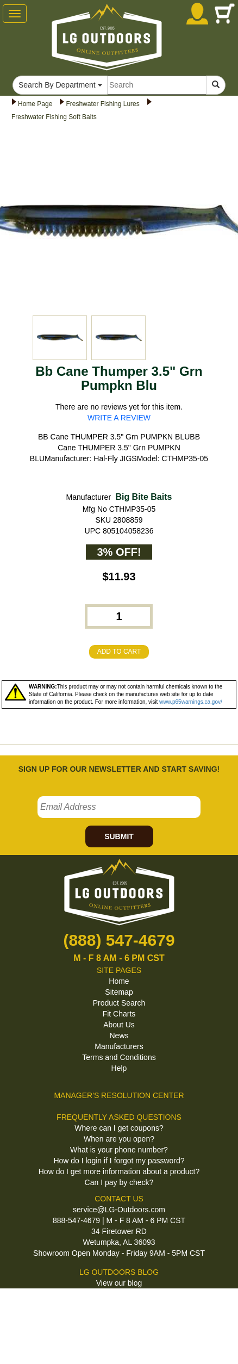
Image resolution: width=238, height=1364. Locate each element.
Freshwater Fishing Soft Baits (54, 117)
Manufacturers (119, 1046)
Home (119, 981)
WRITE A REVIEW (119, 417)
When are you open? (119, 1138)
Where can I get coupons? (118, 1128)
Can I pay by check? (119, 1182)
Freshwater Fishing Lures (102, 104)
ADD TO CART (119, 651)
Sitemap (119, 992)
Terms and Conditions (118, 1057)
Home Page (35, 104)
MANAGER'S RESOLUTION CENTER (119, 1095)
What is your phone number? (119, 1149)
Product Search (119, 1003)
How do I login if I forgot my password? (118, 1160)
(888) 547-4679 (118, 940)
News (118, 1035)
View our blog (119, 1283)
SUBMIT (119, 836)
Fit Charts (119, 1013)
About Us (119, 1024)
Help (119, 1068)
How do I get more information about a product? (119, 1171)
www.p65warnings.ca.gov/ (190, 702)
